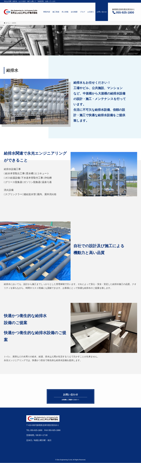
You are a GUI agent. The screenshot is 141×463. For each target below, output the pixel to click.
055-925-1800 (125, 12)
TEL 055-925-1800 (34, 430)
